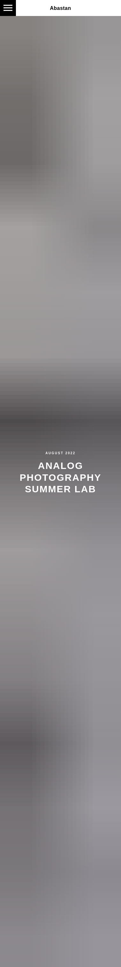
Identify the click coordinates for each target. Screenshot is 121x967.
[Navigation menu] (8, 8)
